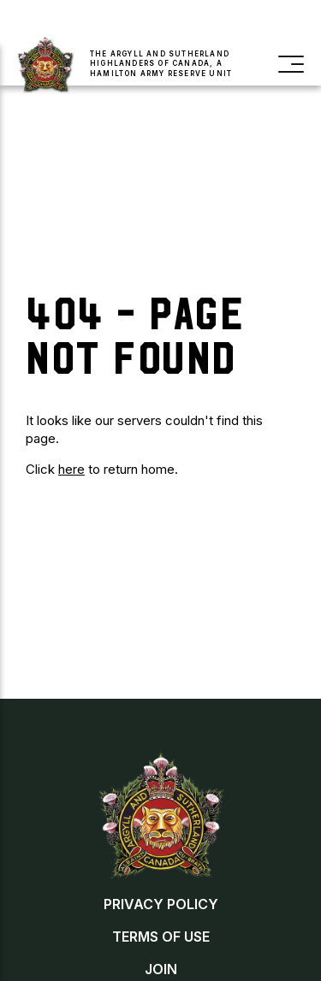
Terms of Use (161, 936)
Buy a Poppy (137, 21)
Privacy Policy (161, 904)
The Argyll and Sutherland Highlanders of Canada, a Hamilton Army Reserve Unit (161, 63)
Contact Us (254, 21)
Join (54, 21)
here (71, 469)
